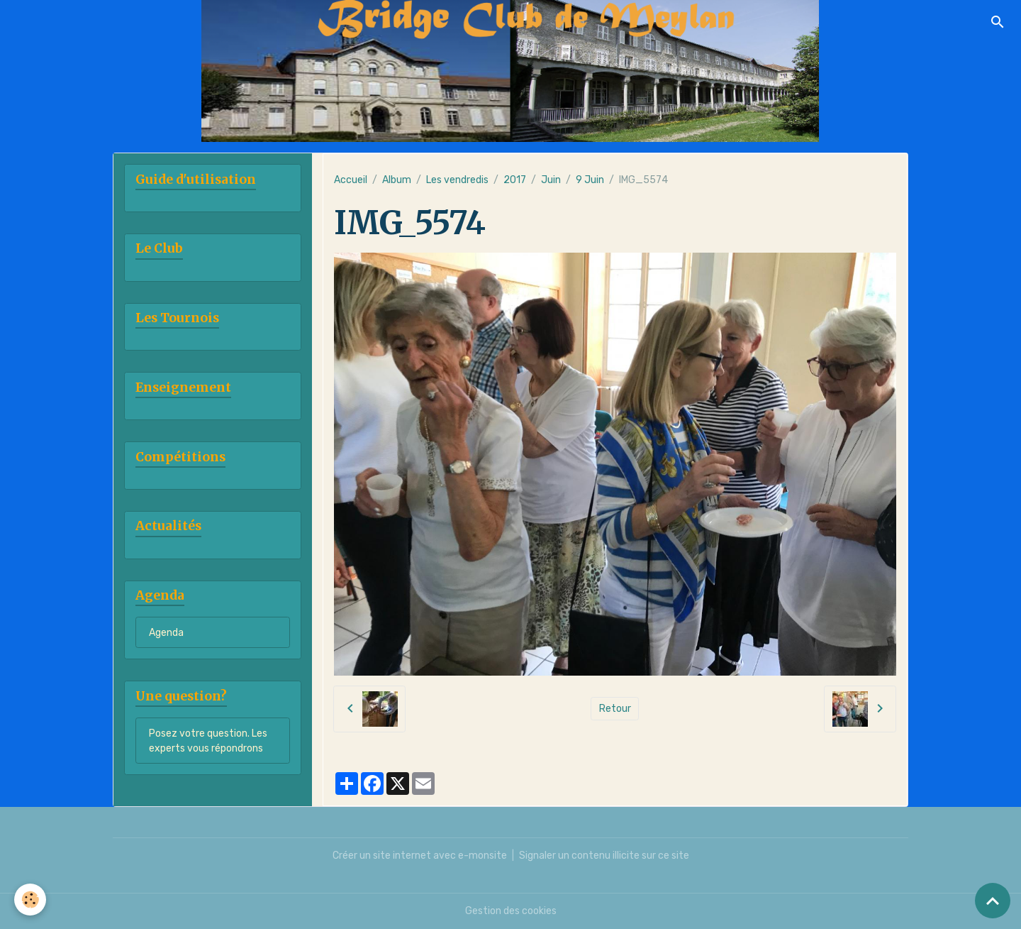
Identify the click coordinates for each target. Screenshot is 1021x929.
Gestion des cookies (511, 911)
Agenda (166, 633)
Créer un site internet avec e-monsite (420, 856)
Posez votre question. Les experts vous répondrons (208, 740)
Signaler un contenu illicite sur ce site (604, 856)
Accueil (350, 180)
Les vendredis (457, 180)
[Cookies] (30, 900)
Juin (551, 180)
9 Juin (590, 180)
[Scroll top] (992, 900)
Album (396, 180)
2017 (514, 180)
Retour (615, 709)
